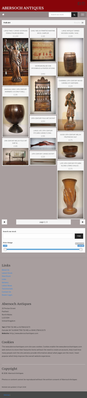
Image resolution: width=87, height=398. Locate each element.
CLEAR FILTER (80, 243)
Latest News (7, 285)
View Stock (6, 276)
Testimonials (7, 288)
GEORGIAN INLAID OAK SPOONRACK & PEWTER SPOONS (43, 68)
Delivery (5, 282)
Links (4, 279)
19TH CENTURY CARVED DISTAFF (43, 154)
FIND (79, 236)
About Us (5, 270)
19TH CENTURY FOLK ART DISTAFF (43, 118)
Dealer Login (7, 295)
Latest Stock (7, 273)
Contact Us (6, 292)
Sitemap (6, 395)
